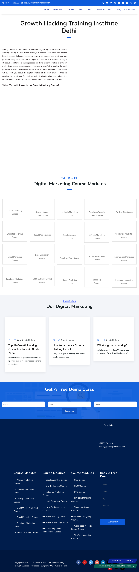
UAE (51, 566)
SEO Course (79, 480)
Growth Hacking (28, 340)
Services (101, 9)
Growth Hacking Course (56, 486)
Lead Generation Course (56, 501)
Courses (70, 9)
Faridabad (35, 566)
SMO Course (80, 486)
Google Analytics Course (56, 480)
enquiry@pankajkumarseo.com (112, 447)
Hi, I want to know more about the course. (115, 566)
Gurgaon (44, 566)
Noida (16, 566)
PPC (110, 9)
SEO (81, 9)
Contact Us (129, 9)
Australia (58, 566)
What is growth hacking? (112, 345)
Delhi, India (108, 425)
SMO (89, 9)
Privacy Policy (58, 563)
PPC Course (79, 492)
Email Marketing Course (27, 517)
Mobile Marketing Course (57, 523)
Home (46, 9)
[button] (58, 9)
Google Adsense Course (27, 532)
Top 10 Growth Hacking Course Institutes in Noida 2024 (23, 349)
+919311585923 (106, 443)
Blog (119, 9)
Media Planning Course (56, 516)
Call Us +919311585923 (122, 560)
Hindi (65, 566)
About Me (57, 9)
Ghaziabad (24, 566)
